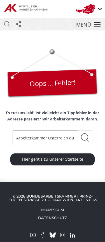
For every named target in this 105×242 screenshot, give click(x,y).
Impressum (52, 210)
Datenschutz (52, 217)
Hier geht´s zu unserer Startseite (52, 159)
